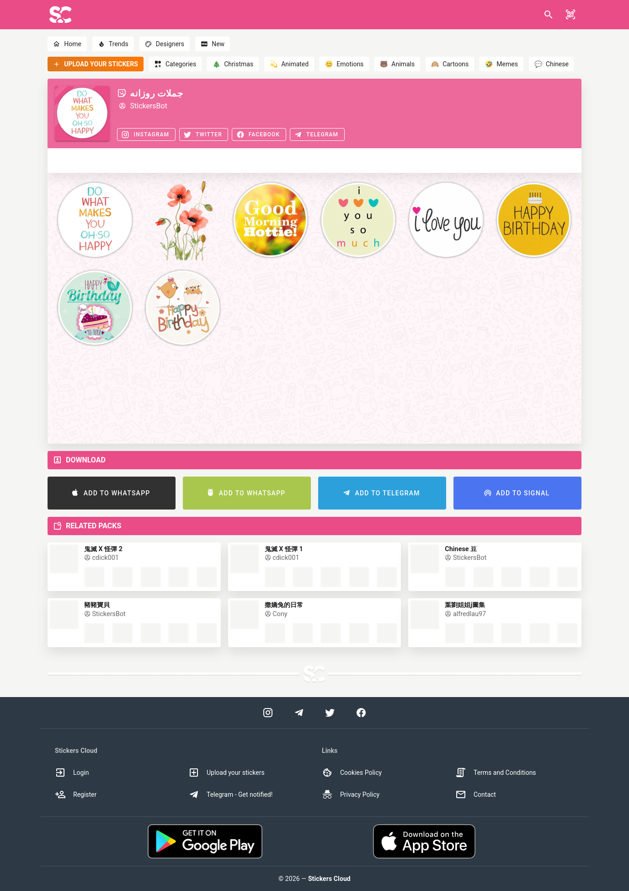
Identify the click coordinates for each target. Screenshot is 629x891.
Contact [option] (475, 794)
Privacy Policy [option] (350, 794)
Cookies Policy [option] (352, 772)
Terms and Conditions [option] (495, 772)
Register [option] (75, 794)
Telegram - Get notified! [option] (230, 794)
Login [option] (72, 772)
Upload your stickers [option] (226, 772)
